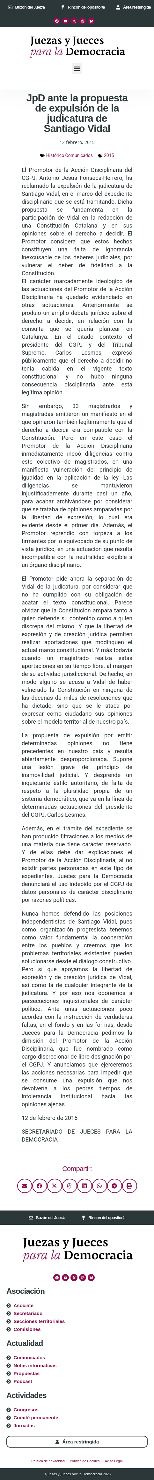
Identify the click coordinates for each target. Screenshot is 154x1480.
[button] (77, 68)
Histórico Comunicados (69, 155)
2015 (109, 155)
